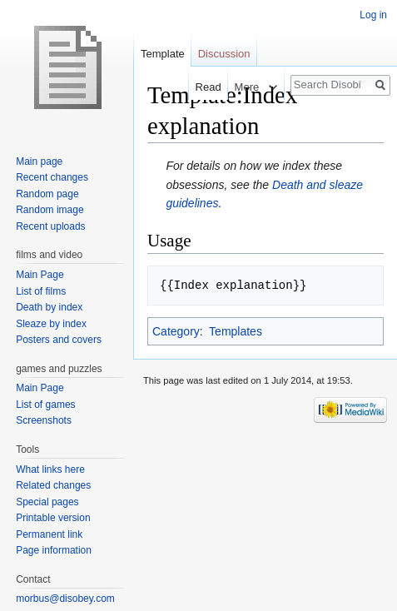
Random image (49, 210)
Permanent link (49, 534)
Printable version (53, 518)
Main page (39, 161)
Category (176, 331)
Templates (235, 331)
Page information (54, 550)
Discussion (224, 53)
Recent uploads (50, 226)
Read (200, 87)
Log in (373, 15)
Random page (47, 194)
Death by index (49, 307)
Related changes (53, 485)
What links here (50, 469)
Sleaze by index (51, 324)
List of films (41, 291)
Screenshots (44, 420)
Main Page (39, 275)
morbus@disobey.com (65, 598)
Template (163, 53)
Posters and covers (59, 339)
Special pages (47, 502)
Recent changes (52, 177)
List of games (45, 404)
